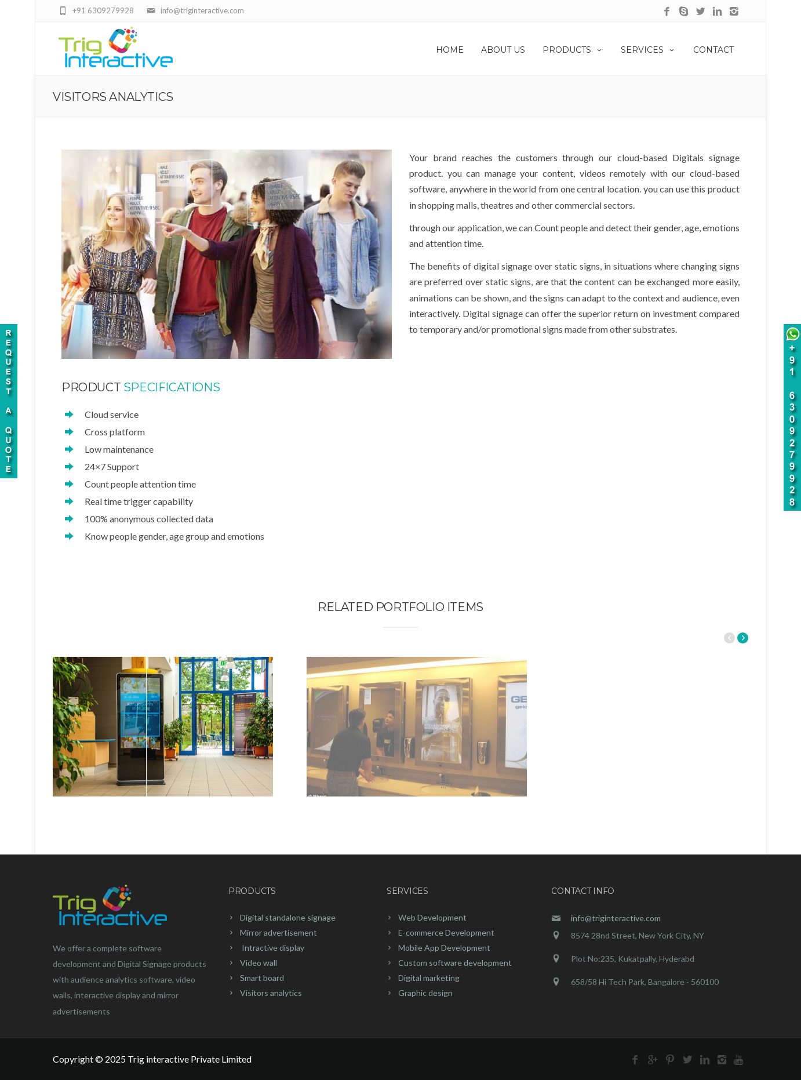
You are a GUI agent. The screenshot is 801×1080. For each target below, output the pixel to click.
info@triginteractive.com (616, 918)
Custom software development (455, 963)
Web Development (432, 917)
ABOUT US (503, 50)
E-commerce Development (446, 932)
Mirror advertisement (278, 932)
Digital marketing (429, 978)
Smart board (262, 978)
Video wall (258, 963)
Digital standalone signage (288, 917)
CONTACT (713, 50)
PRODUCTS (573, 50)
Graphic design (425, 993)
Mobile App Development (444, 947)
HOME (450, 50)
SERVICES (648, 50)
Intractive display (272, 947)
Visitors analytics (271, 993)
